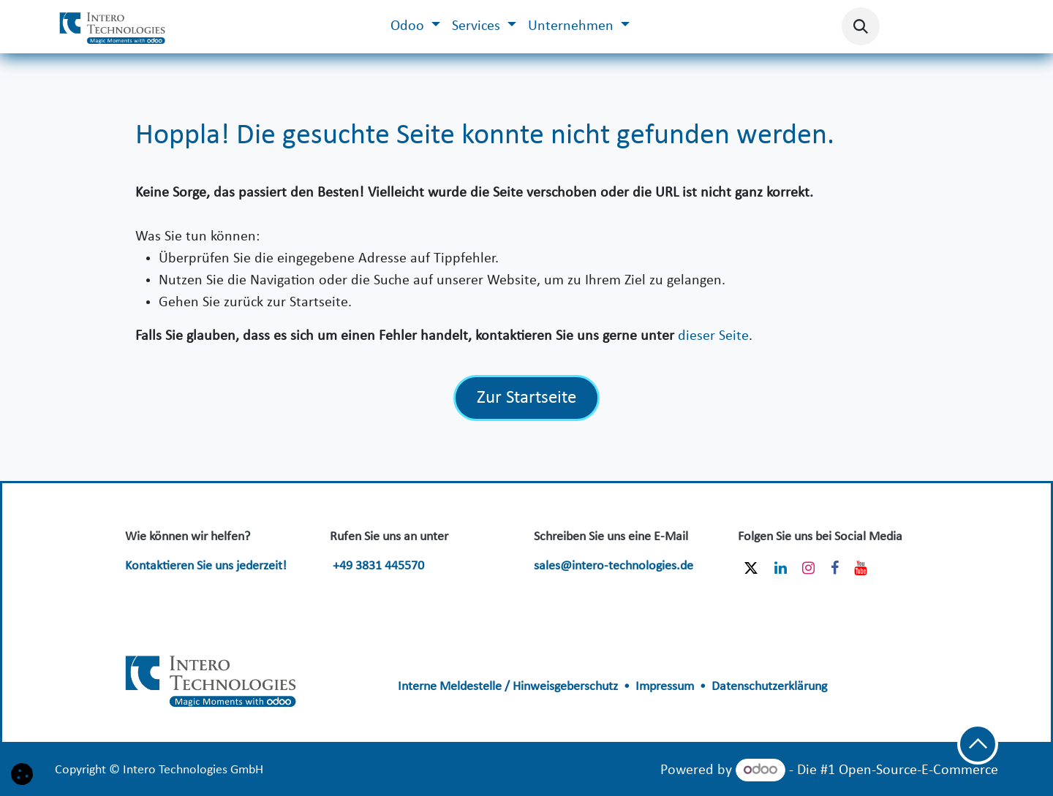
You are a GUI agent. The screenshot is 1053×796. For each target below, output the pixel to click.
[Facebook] (834, 568)
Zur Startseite (526, 398)
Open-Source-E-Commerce (918, 770)
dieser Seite (713, 336)
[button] (861, 26)
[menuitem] (415, 26)
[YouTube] (860, 568)
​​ (212, 677)
